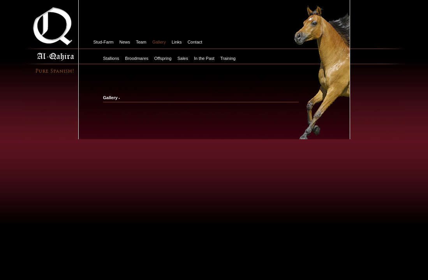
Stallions (111, 58)
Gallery (159, 42)
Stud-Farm (103, 42)
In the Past (204, 58)
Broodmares (136, 58)
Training (228, 58)
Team (141, 42)
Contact (194, 42)
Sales (182, 58)
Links (177, 42)
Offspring (162, 58)
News (124, 42)
